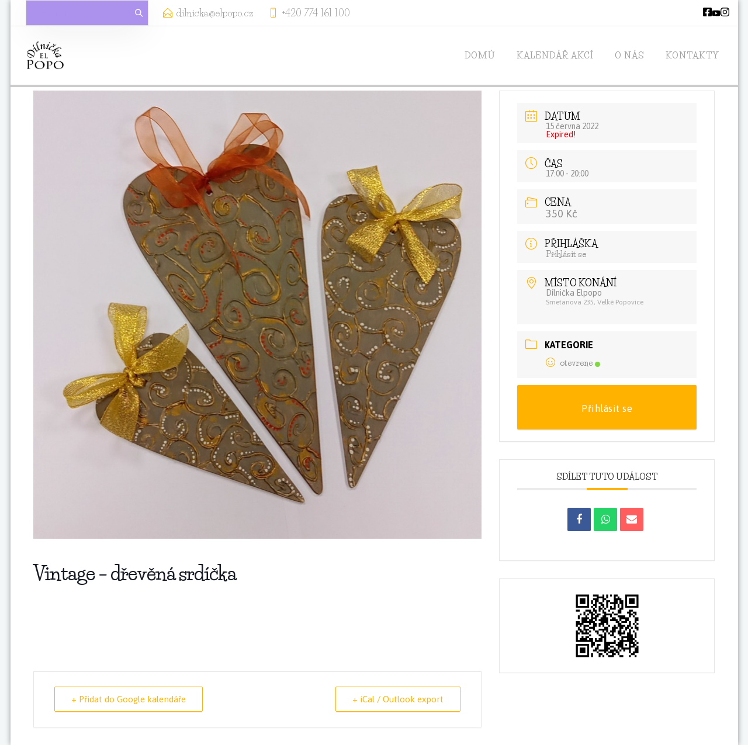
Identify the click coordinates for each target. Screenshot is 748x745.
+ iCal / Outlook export (398, 699)
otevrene (573, 363)
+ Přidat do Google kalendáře (128, 699)
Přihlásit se (566, 254)
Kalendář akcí (555, 55)
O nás (630, 55)
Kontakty (692, 55)
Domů (480, 55)
